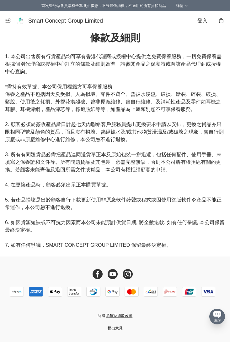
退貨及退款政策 (119, 315)
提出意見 (115, 328)
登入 (202, 20)
